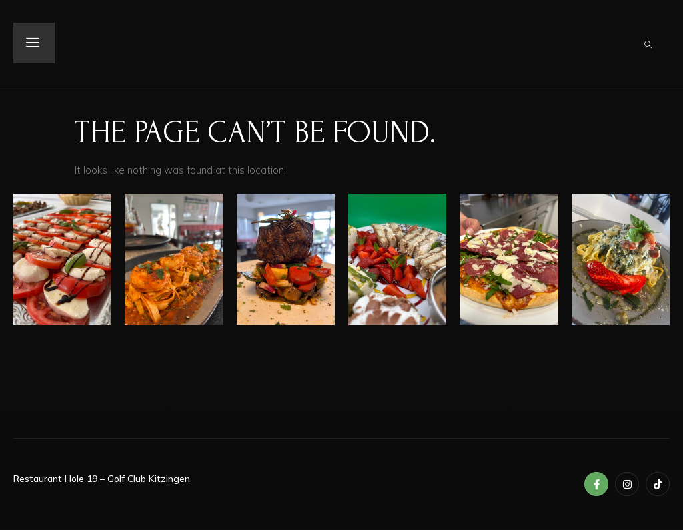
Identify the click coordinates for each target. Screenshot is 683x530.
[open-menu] (36, 43)
